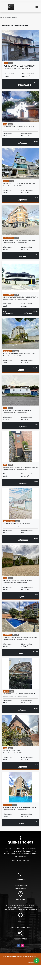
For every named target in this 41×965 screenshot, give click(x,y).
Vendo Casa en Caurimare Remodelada (17, 410)
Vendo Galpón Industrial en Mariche (16, 524)
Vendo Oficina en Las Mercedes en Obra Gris (19, 183)
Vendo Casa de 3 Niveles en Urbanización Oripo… (20, 467)
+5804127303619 (21, 888)
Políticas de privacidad (20, 860)
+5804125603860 (20, 885)
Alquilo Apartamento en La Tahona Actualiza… (20, 353)
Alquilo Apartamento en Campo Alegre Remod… (20, 637)
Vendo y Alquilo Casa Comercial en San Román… (20, 297)
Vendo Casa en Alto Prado (12, 750)
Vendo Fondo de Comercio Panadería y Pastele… (20, 240)
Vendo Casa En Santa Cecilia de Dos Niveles (18, 127)
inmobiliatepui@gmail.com (20, 927)
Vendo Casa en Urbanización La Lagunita (18, 580)
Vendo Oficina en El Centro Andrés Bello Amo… (20, 694)
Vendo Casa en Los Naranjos (19, 66)
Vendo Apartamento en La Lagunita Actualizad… (20, 807)
